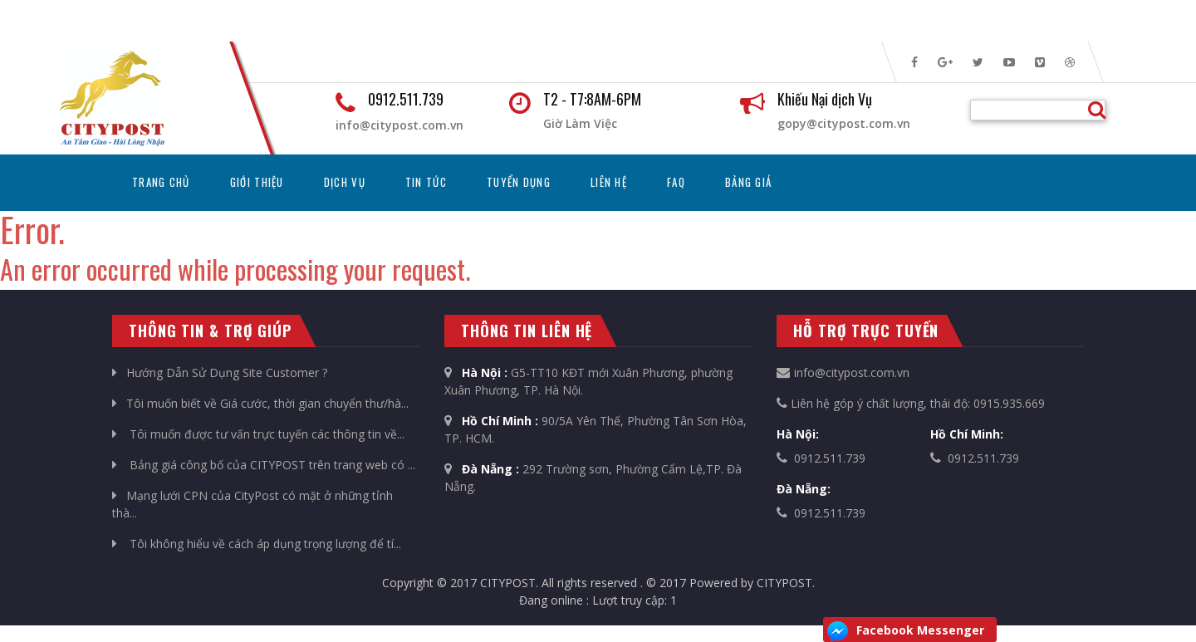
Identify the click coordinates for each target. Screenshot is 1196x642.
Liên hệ (609, 182)
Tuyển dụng (519, 182)
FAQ (676, 182)
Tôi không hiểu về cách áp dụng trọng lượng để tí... (256, 543)
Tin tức (426, 182)
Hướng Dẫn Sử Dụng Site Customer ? (219, 372)
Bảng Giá (748, 182)
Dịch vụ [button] (344, 182)
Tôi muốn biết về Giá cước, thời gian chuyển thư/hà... (260, 403)
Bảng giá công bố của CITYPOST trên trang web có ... (263, 465)
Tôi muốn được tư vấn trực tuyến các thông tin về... (258, 434)
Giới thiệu (257, 182)
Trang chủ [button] (171, 181)
